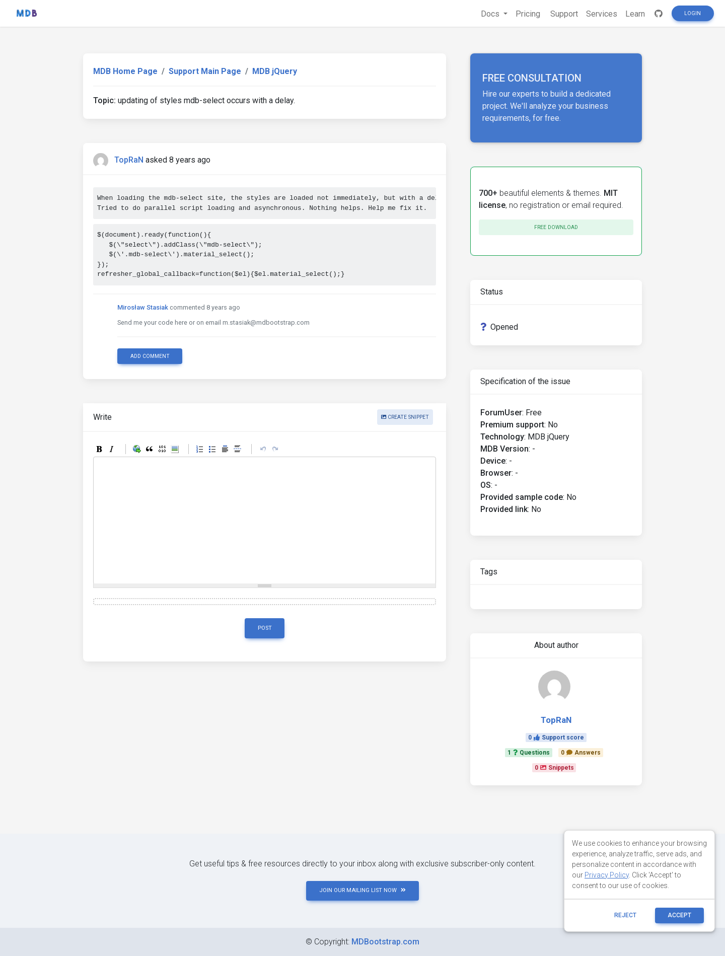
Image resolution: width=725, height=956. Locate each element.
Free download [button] (556, 227)
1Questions (529, 752)
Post (265, 628)
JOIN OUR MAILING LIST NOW (362, 890)
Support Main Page (205, 71)
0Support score (556, 737)
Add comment (150, 356)
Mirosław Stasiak (142, 307)
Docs (491, 14)
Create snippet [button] (405, 417)
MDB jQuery (274, 71)
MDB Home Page (125, 71)
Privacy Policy (607, 875)
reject (625, 915)
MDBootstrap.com (385, 941)
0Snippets (554, 767)
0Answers (581, 752)
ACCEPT (679, 915)
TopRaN (128, 160)
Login (692, 13)
